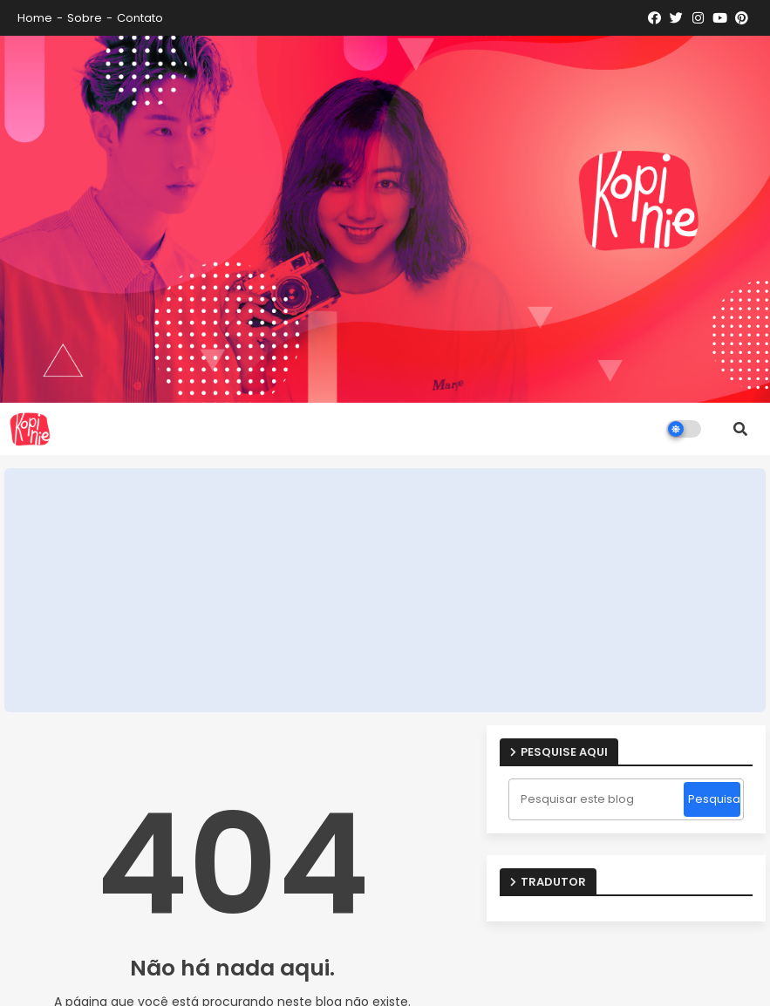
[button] (740, 428)
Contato (140, 18)
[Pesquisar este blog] (598, 799)
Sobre (84, 18)
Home (34, 18)
